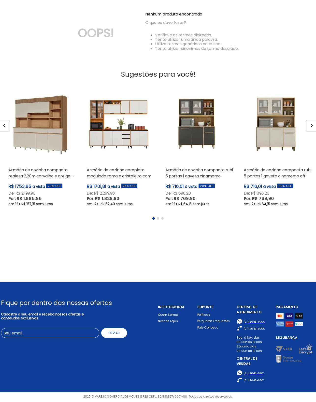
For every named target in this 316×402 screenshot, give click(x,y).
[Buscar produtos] (199, 20)
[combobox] (130, 20)
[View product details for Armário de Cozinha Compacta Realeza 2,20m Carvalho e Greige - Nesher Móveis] (40, 192)
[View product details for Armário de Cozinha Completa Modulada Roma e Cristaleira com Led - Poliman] (119, 192)
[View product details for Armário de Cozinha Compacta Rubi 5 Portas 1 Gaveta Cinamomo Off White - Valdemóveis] (276, 192)
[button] (153, 263)
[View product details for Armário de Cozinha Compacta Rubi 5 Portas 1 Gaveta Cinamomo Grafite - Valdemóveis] (197, 192)
